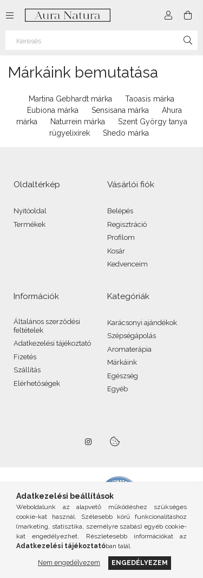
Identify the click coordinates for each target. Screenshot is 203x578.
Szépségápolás (131, 336)
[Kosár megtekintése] (188, 15)
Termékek (29, 224)
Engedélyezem (140, 562)
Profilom (121, 237)
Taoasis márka (149, 98)
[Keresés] (101, 40)
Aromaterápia (129, 349)
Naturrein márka (77, 121)
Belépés (120, 211)
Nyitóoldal (30, 211)
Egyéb (117, 389)
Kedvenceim (127, 264)
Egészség (122, 376)
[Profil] (168, 15)
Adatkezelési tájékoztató (52, 343)
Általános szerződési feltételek (47, 325)
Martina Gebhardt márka (70, 98)
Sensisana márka (120, 110)
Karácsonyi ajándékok (142, 323)
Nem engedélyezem (69, 562)
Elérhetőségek (37, 383)
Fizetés (25, 357)
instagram (89, 442)
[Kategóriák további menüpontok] (9, 15)
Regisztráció (127, 224)
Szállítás (27, 370)
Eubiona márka (52, 110)
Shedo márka (126, 133)
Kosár (116, 251)
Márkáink (122, 362)
